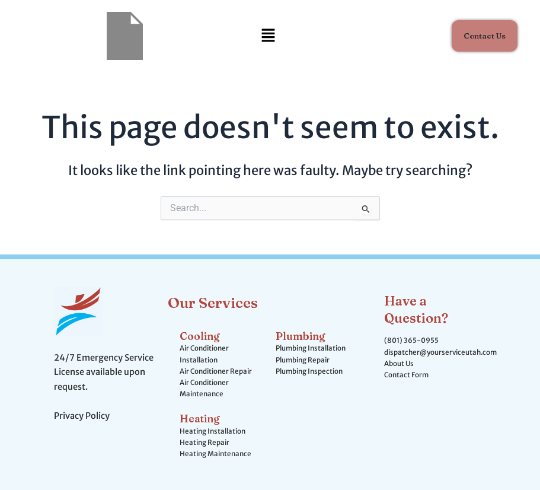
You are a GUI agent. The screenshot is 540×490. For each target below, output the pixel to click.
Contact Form (406, 375)
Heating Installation (212, 431)
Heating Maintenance (215, 454)
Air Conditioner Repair (216, 371)
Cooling (200, 336)
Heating (200, 418)
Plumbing (300, 336)
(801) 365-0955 (411, 340)
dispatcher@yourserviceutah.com (440, 352)
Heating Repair (204, 442)
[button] (268, 36)
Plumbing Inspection (309, 371)
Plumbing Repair (303, 360)
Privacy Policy (82, 416)
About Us (399, 363)
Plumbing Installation (311, 348)
